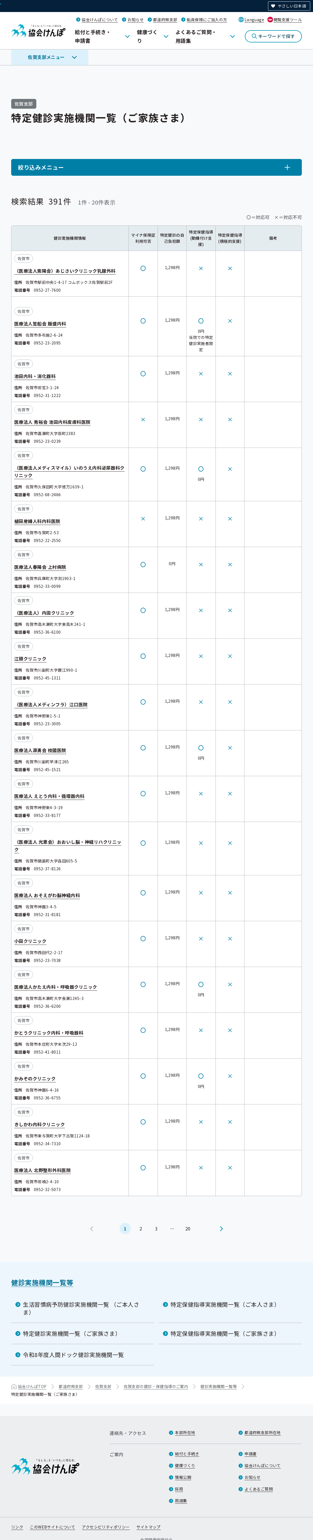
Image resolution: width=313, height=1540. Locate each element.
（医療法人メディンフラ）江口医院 (51, 704)
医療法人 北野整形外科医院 (42, 1170)
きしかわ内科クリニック (39, 1124)
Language (254, 19)
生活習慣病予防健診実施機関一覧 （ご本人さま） (81, 1308)
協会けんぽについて (100, 19)
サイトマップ (148, 1527)
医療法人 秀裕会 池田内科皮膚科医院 (52, 422)
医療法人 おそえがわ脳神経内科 (47, 895)
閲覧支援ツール (288, 19)
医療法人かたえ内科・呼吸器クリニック (55, 986)
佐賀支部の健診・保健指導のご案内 (156, 1386)
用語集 (181, 1500)
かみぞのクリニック (35, 1078)
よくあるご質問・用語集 (196, 36)
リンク (17, 1527)
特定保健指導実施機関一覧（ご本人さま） (225, 1304)
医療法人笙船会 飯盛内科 (40, 323)
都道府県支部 (165, 19)
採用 (179, 1489)
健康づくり (147, 36)
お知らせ (135, 19)
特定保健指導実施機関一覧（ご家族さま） (225, 1333)
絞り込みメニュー (41, 167)
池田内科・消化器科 (35, 376)
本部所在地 (185, 1432)
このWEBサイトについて (52, 1527)
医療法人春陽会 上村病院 (40, 567)
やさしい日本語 (292, 6)
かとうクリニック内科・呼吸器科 (48, 1032)
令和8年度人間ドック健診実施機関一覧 (73, 1355)
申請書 (251, 1453)
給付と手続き (187, 1453)
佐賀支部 (103, 1386)
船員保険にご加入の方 (207, 19)
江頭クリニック (30, 658)
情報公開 (183, 1477)
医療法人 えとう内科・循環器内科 (49, 796)
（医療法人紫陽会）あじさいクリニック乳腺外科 (65, 270)
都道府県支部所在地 (263, 1432)
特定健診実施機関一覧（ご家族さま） (72, 1333)
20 (188, 1228)
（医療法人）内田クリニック (44, 612)
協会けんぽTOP (32, 1386)
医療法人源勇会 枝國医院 (40, 750)
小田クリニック (30, 941)
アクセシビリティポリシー (106, 1527)
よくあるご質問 (259, 1489)
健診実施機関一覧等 (42, 1282)
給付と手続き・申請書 (93, 36)
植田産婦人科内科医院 (37, 521)
